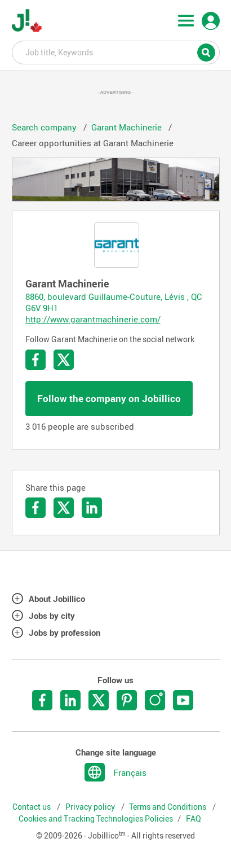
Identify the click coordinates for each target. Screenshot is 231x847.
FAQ (193, 819)
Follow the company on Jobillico (109, 398)
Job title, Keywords (116, 52)
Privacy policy (91, 807)
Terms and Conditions (168, 807)
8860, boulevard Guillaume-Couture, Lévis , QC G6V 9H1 (113, 302)
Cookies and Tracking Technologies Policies (96, 819)
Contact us (32, 807)
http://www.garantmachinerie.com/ (93, 319)
